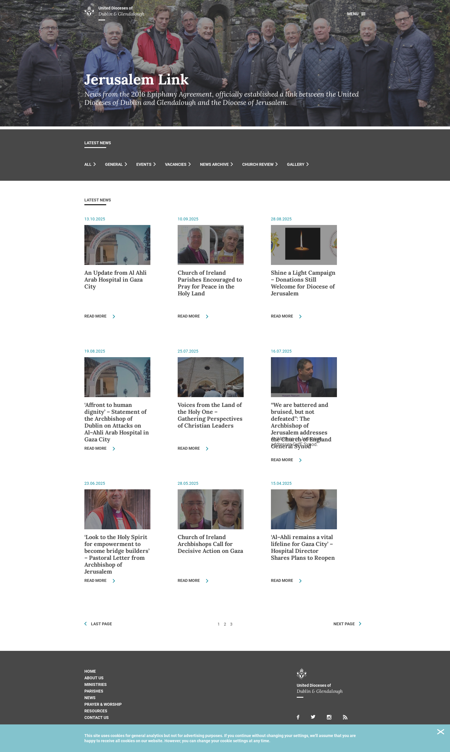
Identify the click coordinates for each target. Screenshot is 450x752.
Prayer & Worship (103, 704)
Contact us (96, 717)
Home (90, 671)
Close (440, 732)
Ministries (95, 684)
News (90, 697)
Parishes (93, 691)
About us (94, 678)
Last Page (101, 624)
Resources (95, 711)
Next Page (344, 624)
